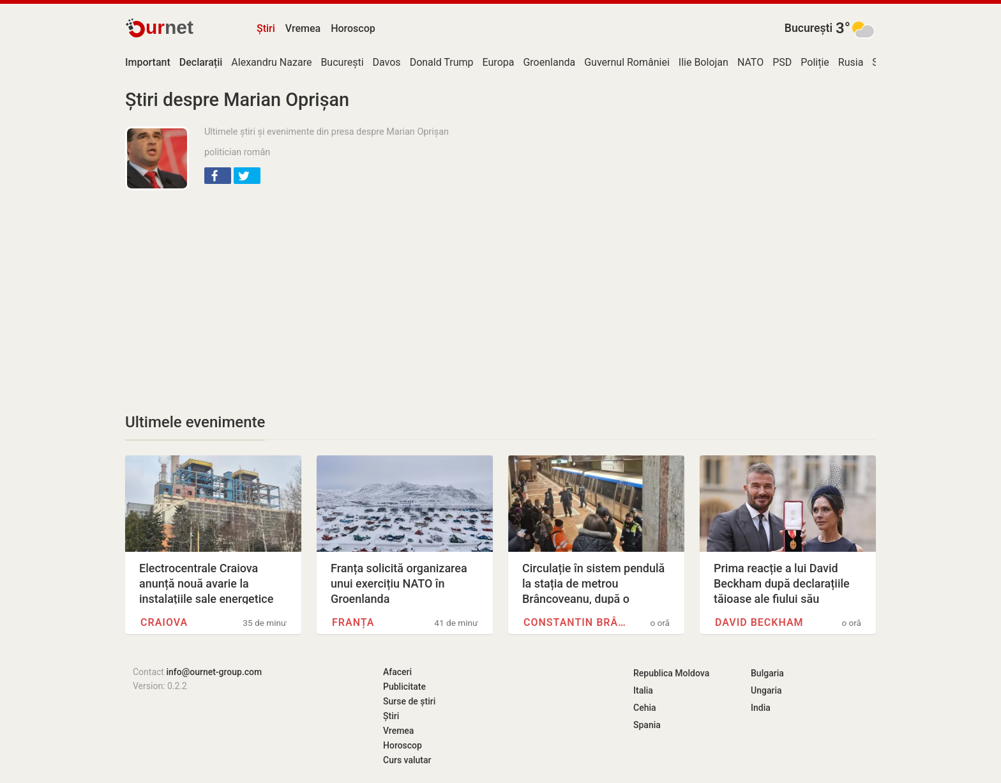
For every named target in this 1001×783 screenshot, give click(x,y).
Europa (499, 62)
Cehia (644, 708)
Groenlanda (549, 62)
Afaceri (397, 672)
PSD (782, 62)
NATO (750, 62)
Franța (353, 622)
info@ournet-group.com (214, 672)
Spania (647, 725)
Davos (387, 62)
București (808, 28)
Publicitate (404, 686)
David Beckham (759, 622)
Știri (266, 28)
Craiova (164, 622)
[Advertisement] (347, 292)
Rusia (851, 62)
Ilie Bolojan (703, 62)
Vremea (302, 28)
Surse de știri (409, 701)
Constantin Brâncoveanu (574, 622)
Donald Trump (442, 62)
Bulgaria (767, 673)
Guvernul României (627, 62)
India (761, 708)
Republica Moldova (671, 673)
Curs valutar (407, 760)
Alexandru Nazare (271, 62)
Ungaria (766, 690)
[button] (217, 175)
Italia (643, 690)
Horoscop (353, 28)
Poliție (815, 62)
